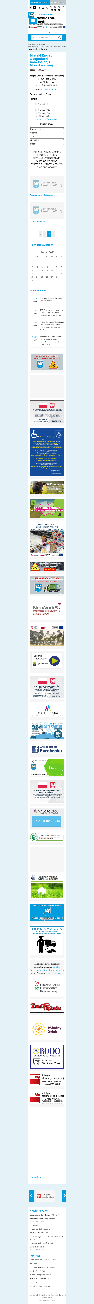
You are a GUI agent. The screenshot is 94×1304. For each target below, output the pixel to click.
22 (61, 274)
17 (37, 274)
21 (56, 274)
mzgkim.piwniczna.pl (50, 90)
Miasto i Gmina (45, 16)
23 (32, 277)
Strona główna (33, 44)
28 (57, 277)
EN (51, 7)
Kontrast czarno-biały (34, 7)
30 (32, 280)
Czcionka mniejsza (39, 7)
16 (32, 274)
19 (47, 274)
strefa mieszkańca (39, 3)
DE (59, 10)
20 (52, 274)
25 (42, 277)
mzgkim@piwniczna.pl (49, 119)
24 (37, 277)
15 (61, 270)
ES (55, 10)
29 (61, 277)
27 (52, 277)
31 (37, 280)
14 (56, 270)
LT (63, 7)
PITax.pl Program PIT (54, 973)
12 (47, 270)
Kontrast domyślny (30, 7)
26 (47, 277)
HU (51, 10)
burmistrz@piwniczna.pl (44, 1286)
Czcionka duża (47, 7)
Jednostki (41, 46)
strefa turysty (57, 3)
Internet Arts (51, 1300)
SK (59, 7)
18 (42, 274)
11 (42, 270)
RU (55, 7)
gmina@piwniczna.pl (43, 1275)
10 (37, 270)
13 (52, 270)
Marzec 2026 (47, 252)
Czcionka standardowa (43, 7)
